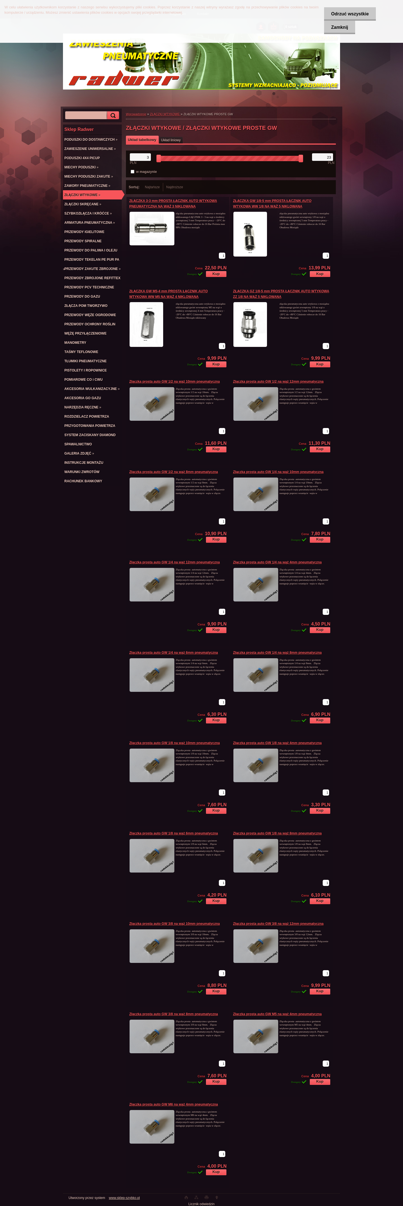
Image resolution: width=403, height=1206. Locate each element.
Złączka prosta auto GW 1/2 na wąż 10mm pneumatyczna (174, 382)
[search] (112, 115)
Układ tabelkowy (142, 140)
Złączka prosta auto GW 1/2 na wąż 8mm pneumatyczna (173, 472)
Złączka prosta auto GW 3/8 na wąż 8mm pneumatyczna (173, 1014)
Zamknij (339, 27)
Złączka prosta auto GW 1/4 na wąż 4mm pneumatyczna (277, 562)
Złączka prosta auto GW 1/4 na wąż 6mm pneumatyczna (173, 653)
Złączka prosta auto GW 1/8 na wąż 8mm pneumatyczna (277, 833)
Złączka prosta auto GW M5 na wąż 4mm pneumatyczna (277, 1014)
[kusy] (222, 256)
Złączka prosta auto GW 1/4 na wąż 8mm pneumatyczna (277, 653)
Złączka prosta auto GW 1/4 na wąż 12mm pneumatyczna (174, 562)
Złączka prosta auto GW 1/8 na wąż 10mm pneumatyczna (174, 743)
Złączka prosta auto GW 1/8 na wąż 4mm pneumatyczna (277, 743)
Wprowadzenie (136, 114)
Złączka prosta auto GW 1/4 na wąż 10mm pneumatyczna (278, 472)
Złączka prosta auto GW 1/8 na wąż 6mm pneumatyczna (173, 833)
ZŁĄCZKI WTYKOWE (165, 114)
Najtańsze (152, 187)
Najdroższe (174, 187)
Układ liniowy (171, 140)
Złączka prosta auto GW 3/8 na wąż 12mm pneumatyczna (278, 924)
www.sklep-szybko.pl (124, 1198)
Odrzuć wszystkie (350, 13)
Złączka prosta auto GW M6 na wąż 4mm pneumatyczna (173, 1104)
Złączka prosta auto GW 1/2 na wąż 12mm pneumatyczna (278, 382)
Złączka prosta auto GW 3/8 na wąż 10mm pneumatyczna (174, 924)
